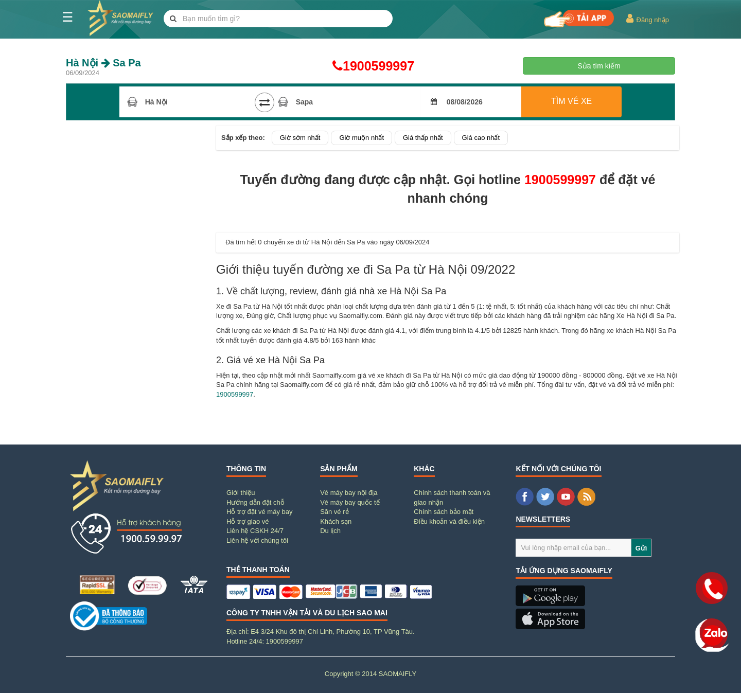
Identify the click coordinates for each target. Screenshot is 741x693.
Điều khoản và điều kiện (449, 521)
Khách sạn (335, 521)
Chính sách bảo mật (443, 512)
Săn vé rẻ (334, 512)
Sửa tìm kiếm (598, 66)
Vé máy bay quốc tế (349, 502)
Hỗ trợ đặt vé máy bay (259, 512)
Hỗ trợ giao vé (247, 521)
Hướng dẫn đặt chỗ (255, 502)
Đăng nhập (647, 18)
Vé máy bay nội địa (348, 492)
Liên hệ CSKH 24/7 (255, 531)
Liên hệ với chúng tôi (257, 540)
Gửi (641, 548)
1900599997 (370, 66)
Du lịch (330, 531)
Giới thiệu (240, 492)
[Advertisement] (139, 280)
